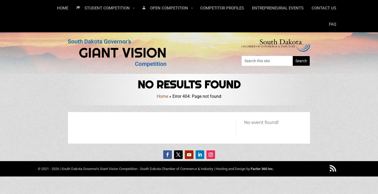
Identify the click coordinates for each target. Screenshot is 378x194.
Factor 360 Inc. (262, 169)
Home (162, 96)
